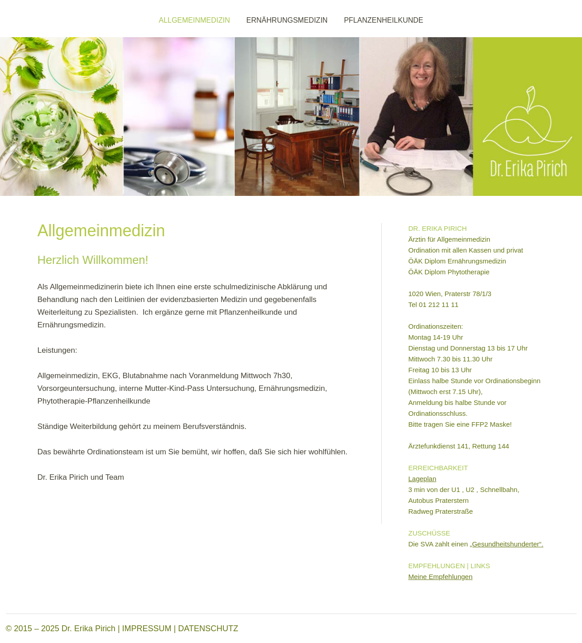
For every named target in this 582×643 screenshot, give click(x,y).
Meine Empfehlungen (441, 576)
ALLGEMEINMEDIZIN (194, 20)
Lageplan (423, 478)
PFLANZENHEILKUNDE (383, 20)
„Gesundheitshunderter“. (507, 544)
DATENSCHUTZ (208, 628)
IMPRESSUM (147, 628)
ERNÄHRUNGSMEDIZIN (287, 20)
